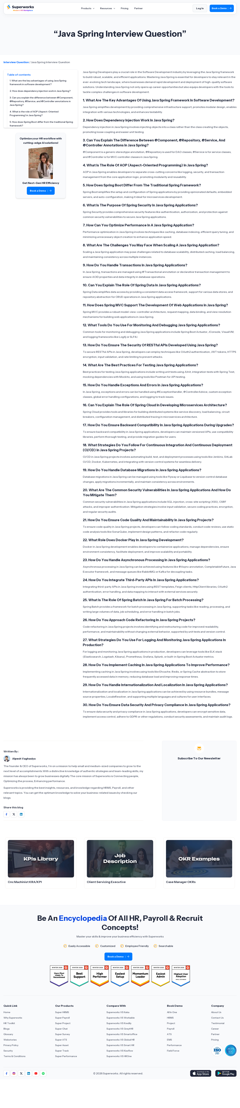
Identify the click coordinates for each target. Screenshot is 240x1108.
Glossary (8, 1034)
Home (7, 1012)
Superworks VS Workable (120, 1017)
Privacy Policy (11, 1045)
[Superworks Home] (20, 10)
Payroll (170, 1028)
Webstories (10, 1039)
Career (215, 1028)
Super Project (62, 1023)
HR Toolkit (9, 1023)
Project (171, 1023)
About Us (216, 1012)
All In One (172, 1012)
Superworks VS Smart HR (120, 1045)
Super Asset (62, 1045)
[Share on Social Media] (6, 814)
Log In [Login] (200, 8)
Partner (215, 1034)
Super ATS (61, 1039)
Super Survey (62, 1034)
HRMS (170, 1017)
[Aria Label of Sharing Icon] (7, 1073)
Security (8, 1050)
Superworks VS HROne (119, 1056)
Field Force (173, 1050)
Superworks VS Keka (117, 1012)
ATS (169, 1034)
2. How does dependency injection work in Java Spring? (40, 90)
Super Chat (61, 1028)
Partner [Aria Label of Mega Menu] (138, 8)
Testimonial (217, 1023)
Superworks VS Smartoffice (121, 1034)
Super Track (62, 1050)
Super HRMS (62, 1012)
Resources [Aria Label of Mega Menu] (107, 8)
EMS (169, 1039)
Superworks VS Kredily (118, 1023)
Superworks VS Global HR (120, 1039)
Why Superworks (13, 1017)
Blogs (7, 1028)
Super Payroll (62, 1017)
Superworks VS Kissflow (119, 1050)
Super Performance (66, 1056)
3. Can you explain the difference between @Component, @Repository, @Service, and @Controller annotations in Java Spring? (41, 101)
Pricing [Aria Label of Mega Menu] (124, 8)
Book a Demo (222, 8)
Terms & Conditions (15, 1056)
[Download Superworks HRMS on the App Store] (200, 1073)
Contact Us (217, 1017)
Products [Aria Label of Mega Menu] (87, 8)
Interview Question (16, 62)
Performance (174, 1045)
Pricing (215, 1039)
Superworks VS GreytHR (119, 1028)
